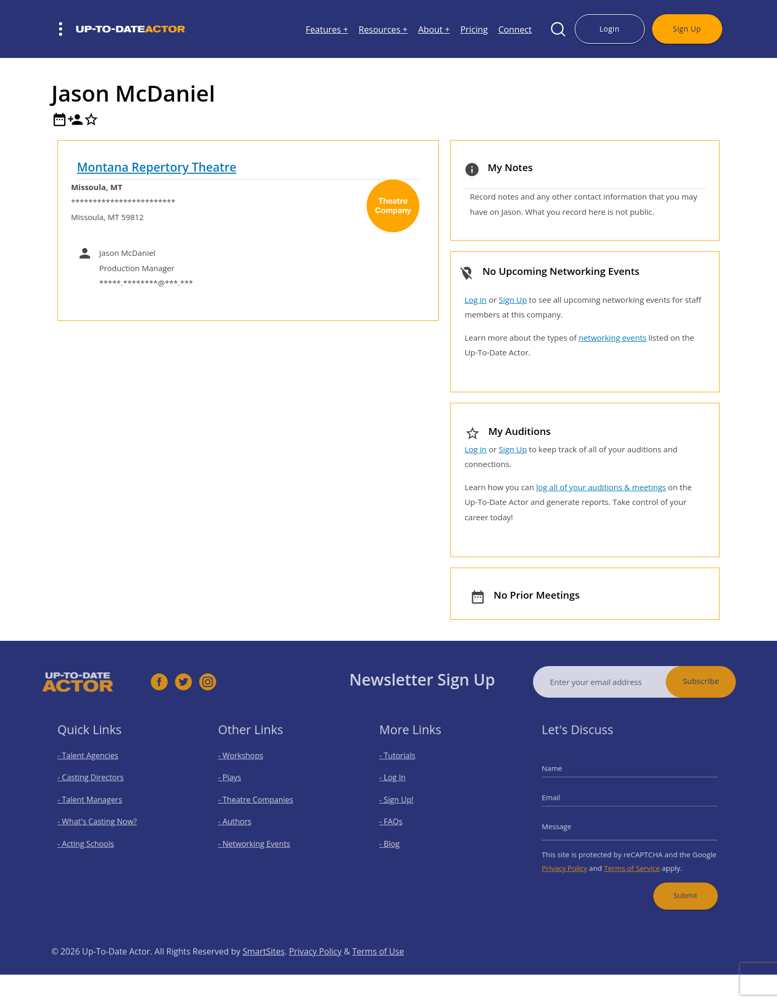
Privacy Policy (575, 860)
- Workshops (248, 764)
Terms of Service (631, 860)
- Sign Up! (403, 801)
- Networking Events (259, 839)
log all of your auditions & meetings (601, 487)
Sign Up (687, 29)
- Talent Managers (94, 801)
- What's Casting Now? (100, 820)
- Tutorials (404, 764)
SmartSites (263, 970)
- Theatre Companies (260, 801)
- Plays (238, 783)
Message (568, 824)
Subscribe (720, 681)
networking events (612, 337)
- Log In (400, 783)
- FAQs (399, 820)
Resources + (383, 29)
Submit (677, 883)
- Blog (398, 839)
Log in (476, 299)
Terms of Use (378, 970)
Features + (327, 29)
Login (609, 29)
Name (564, 775)
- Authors (243, 820)
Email (564, 800)
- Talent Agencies (93, 764)
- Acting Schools (91, 839)
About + (434, 29)
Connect (515, 29)
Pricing (474, 29)
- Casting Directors (95, 783)
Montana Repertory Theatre (157, 167)
